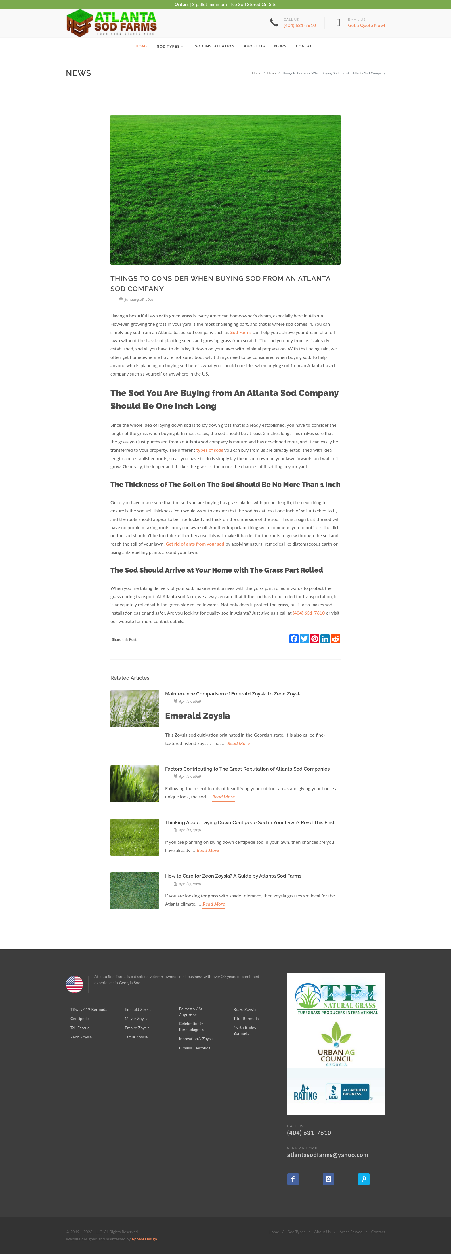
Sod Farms (240, 332)
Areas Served (351, 1231)
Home (256, 73)
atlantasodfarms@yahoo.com (336, 1152)
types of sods (209, 450)
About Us (322, 1231)
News (271, 73)
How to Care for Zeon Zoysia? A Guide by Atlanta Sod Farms (233, 876)
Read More (238, 743)
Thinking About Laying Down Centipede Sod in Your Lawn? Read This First (250, 822)
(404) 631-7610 (309, 612)
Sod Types (296, 1231)
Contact (378, 1231)
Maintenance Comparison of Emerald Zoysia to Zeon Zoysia (233, 694)
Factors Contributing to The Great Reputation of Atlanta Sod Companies (247, 769)
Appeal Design (144, 1238)
